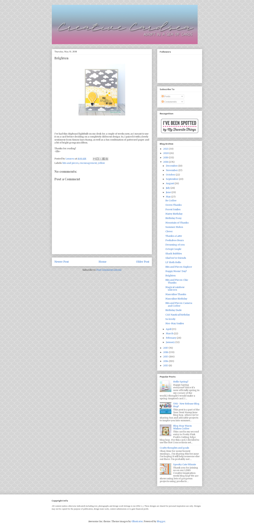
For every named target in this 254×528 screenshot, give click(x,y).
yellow (101, 163)
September (172, 179)
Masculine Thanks (175, 294)
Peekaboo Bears (174, 240)
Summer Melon (174, 227)
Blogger (161, 521)
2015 (166, 356)
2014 (166, 361)
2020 (166, 153)
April (169, 329)
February (171, 337)
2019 (166, 157)
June (168, 192)
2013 (166, 365)
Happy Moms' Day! (176, 271)
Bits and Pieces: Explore (178, 266)
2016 (166, 352)
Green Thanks (173, 204)
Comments (169, 101)
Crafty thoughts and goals (174, 447)
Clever (169, 231)
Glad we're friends (175, 257)
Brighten (170, 275)
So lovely (170, 319)
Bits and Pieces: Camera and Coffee (178, 304)
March (170, 333)
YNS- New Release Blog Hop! (186, 405)
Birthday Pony (173, 218)
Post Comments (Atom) (108, 270)
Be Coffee (170, 200)
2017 (166, 347)
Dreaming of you (175, 244)
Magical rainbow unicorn (175, 288)
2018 (166, 161)
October (171, 174)
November (172, 170)
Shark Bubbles (173, 253)
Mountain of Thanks (177, 222)
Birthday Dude (173, 310)
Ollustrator (137, 521)
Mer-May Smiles (174, 323)
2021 (166, 148)
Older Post (142, 261)
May (168, 196)
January (170, 342)
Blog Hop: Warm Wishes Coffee (182, 427)
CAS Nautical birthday (177, 314)
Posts (166, 96)
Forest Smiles (172, 209)
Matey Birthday (174, 213)
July (168, 187)
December (172, 165)
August (170, 183)
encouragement (88, 163)
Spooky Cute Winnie (184, 464)
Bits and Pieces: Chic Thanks (176, 281)
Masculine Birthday (176, 298)
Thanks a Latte (173, 235)
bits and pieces (71, 163)
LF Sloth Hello (173, 262)
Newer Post (61, 261)
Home (102, 261)
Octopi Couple (173, 249)
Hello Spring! (180, 381)
